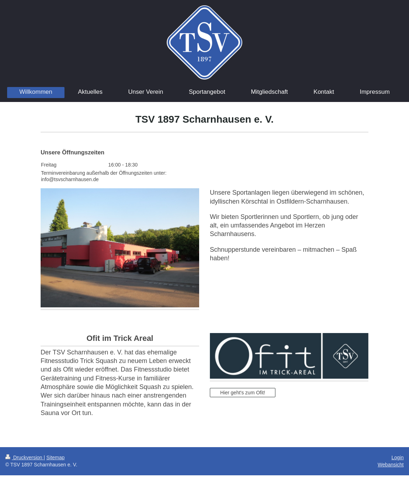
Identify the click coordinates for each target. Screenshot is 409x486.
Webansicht (391, 464)
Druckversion (24, 457)
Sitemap (55, 457)
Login (398, 457)
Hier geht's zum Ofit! (242, 392)
